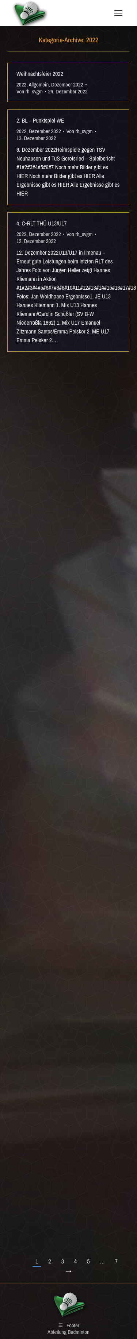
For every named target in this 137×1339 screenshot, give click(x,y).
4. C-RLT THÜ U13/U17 (41, 223)
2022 (21, 84)
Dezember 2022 (67, 84)
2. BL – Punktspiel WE (40, 120)
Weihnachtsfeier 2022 (39, 74)
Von (29, 91)
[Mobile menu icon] (118, 13)
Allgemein (39, 84)
